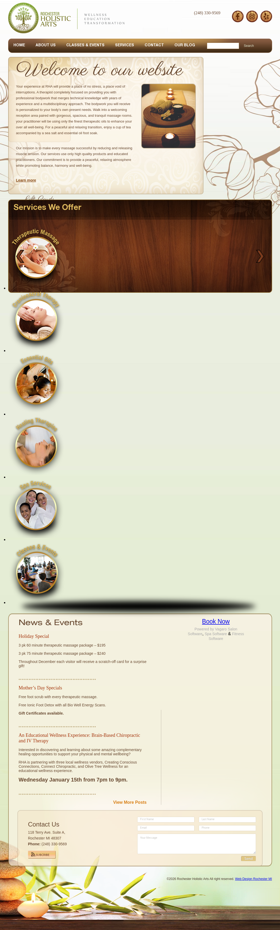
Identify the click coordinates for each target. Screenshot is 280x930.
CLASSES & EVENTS (85, 45)
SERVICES (124, 45)
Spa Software (216, 634)
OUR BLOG (184, 45)
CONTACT (154, 45)
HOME (19, 45)
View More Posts (130, 802)
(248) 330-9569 (207, 13)
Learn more (26, 180)
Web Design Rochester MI (253, 879)
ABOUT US (46, 45)
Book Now (216, 621)
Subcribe (42, 855)
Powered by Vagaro (210, 629)
